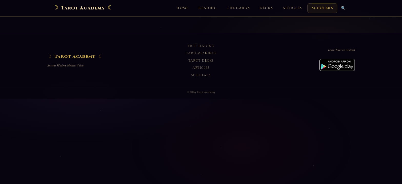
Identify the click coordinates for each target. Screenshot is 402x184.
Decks (266, 8)
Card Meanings (201, 53)
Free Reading (201, 46)
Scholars (322, 8)
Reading (207, 8)
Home (182, 8)
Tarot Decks (201, 61)
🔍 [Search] (343, 8)
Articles (292, 8)
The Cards (238, 8)
